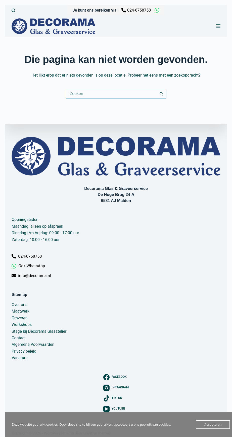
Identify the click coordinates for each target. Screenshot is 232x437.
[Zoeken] (13, 10)
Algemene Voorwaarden (33, 344)
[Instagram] (116, 388)
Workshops (22, 324)
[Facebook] (116, 377)
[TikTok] (116, 398)
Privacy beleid (24, 351)
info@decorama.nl (31, 275)
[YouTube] (116, 409)
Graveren (19, 318)
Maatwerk (20, 311)
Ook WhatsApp (28, 266)
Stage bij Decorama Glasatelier (39, 331)
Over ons (19, 304)
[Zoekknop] (161, 94)
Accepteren (212, 424)
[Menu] (218, 26)
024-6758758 (136, 10)
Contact (19, 337)
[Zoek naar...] (111, 94)
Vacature (19, 357)
